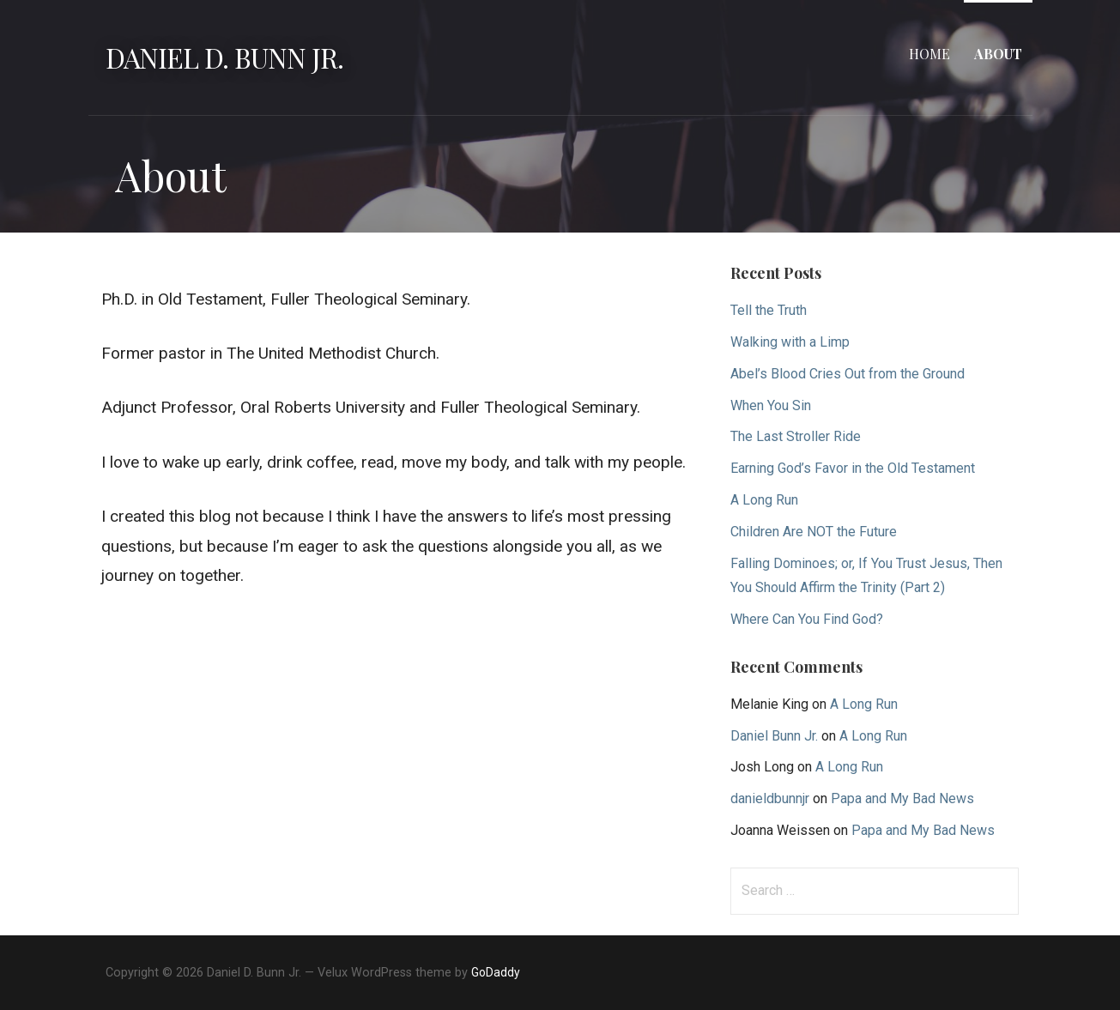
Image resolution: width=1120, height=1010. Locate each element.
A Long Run (764, 500)
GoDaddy (495, 972)
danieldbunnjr (769, 798)
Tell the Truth (768, 310)
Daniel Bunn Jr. (774, 736)
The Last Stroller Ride (795, 436)
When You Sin (770, 405)
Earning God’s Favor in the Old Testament (852, 468)
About (998, 54)
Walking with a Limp (790, 342)
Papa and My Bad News (902, 798)
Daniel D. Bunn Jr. (225, 57)
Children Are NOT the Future (813, 531)
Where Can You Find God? (806, 619)
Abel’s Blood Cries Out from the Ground (847, 374)
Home (929, 54)
